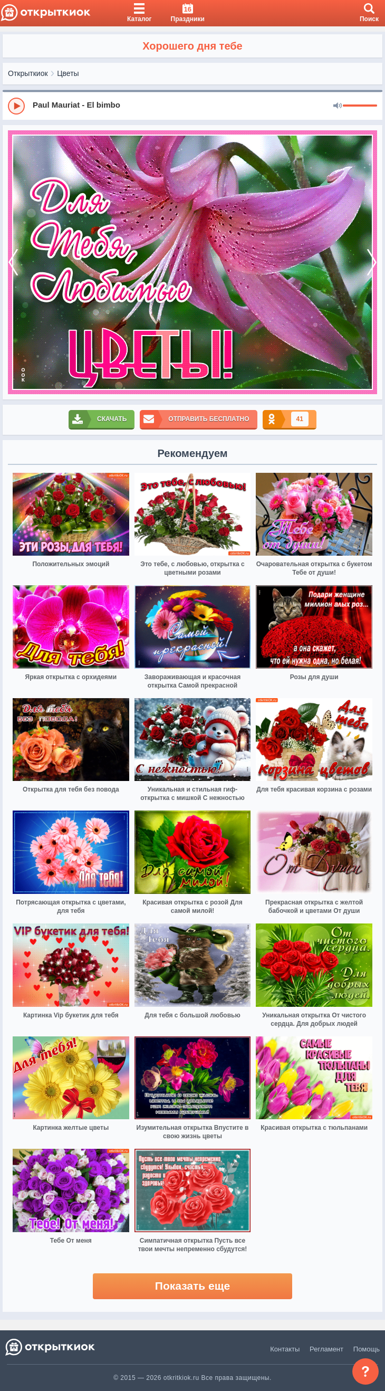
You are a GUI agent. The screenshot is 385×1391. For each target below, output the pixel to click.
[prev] (13, 262)
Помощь (366, 1349)
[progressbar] (360, 106)
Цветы (68, 73)
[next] (372, 262)
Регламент (326, 1349)
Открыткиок (28, 73)
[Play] (16, 106)
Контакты (285, 1349)
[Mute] (337, 106)
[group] (192, 105)
